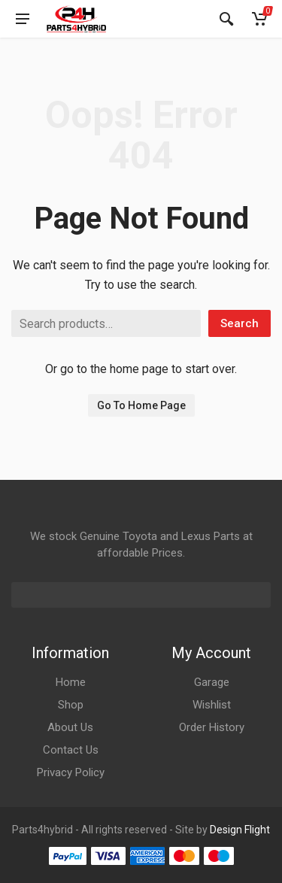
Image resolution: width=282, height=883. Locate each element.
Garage (211, 682)
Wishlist (212, 705)
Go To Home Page (141, 405)
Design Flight (240, 830)
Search (239, 323)
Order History (211, 727)
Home (71, 682)
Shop (70, 705)
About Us (70, 727)
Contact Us (71, 750)
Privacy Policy (71, 772)
